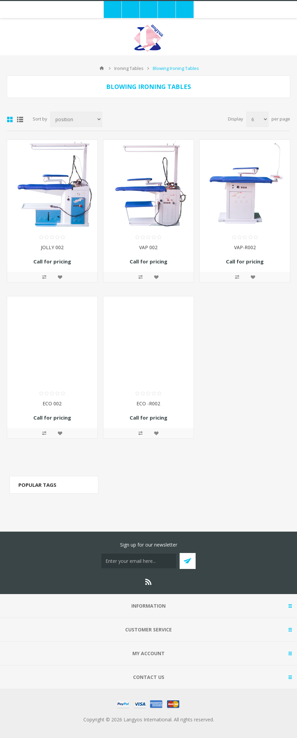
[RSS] (148, 581)
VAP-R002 (245, 247)
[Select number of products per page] (257, 119)
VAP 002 (148, 247)
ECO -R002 (148, 403)
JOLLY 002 (52, 247)
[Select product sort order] (76, 119)
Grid (10, 119)
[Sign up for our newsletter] (138, 561)
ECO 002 (52, 403)
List (20, 119)
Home (101, 68)
